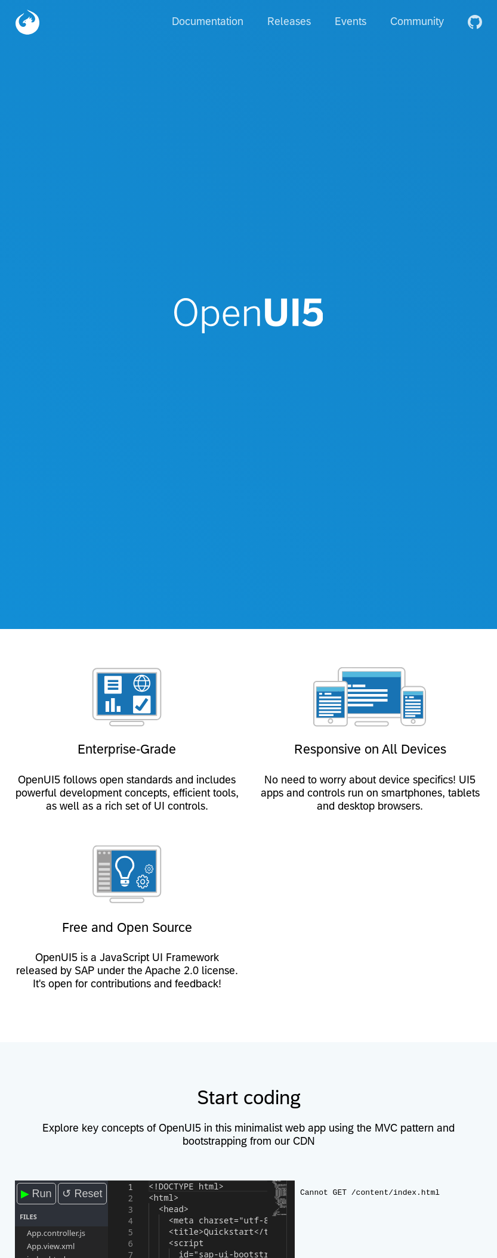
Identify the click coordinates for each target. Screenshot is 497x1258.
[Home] (27, 21)
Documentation (207, 21)
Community (417, 21)
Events (350, 21)
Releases (289, 21)
